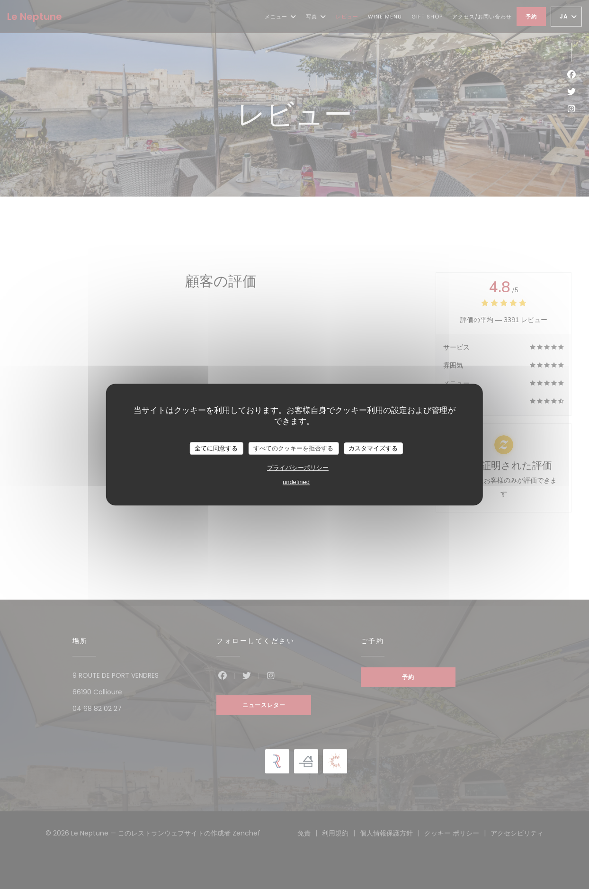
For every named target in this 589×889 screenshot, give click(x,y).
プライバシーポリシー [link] (298, 467)
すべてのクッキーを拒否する (293, 448)
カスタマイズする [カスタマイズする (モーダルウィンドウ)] (373, 448)
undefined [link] (296, 481)
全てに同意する (216, 448)
